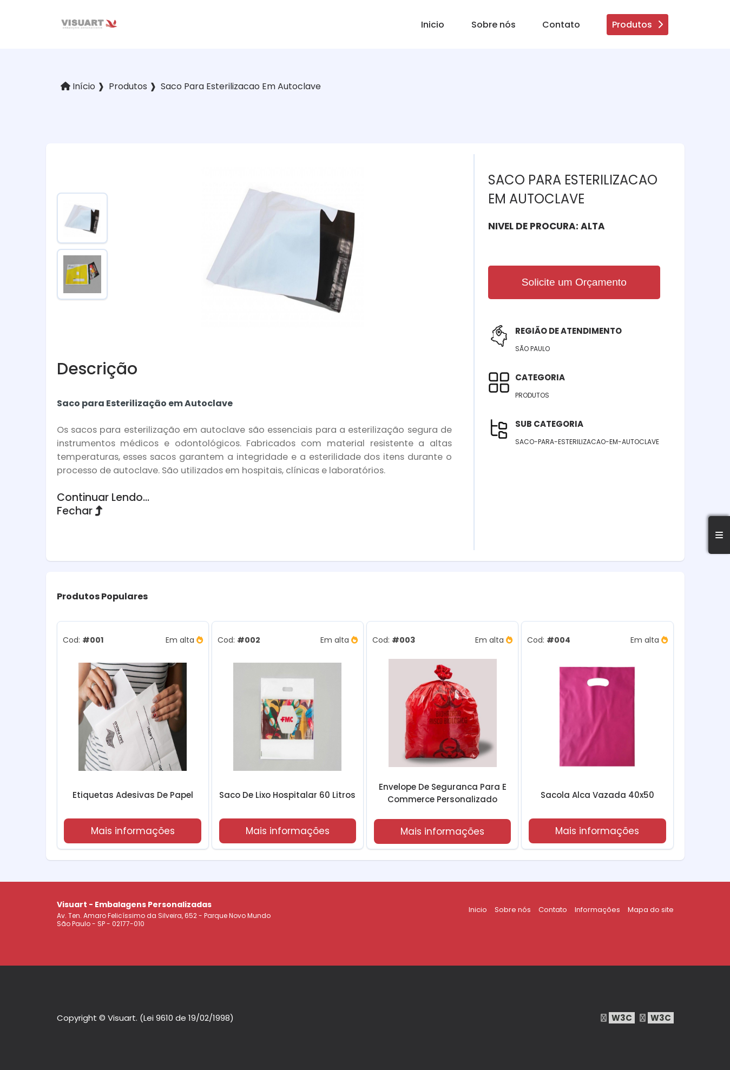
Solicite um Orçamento (574, 282)
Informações (597, 909)
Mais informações (133, 830)
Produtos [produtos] (637, 24)
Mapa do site (651, 909)
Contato (561, 24)
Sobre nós (493, 24)
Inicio (432, 24)
